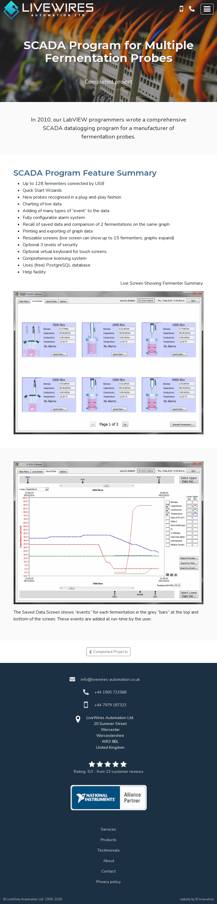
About (108, 860)
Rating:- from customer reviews (109, 771)
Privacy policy (108, 881)
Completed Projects (108, 651)
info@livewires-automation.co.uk (110, 679)
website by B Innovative (197, 899)
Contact (108, 871)
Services (108, 829)
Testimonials (108, 850)
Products (108, 840)
